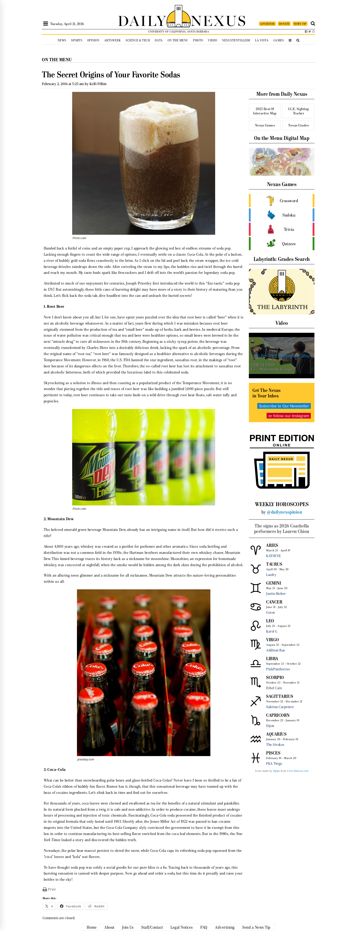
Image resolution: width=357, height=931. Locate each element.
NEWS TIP (300, 23)
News (62, 40)
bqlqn (276, 770)
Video (212, 40)
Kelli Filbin (98, 84)
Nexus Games (265, 125)
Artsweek (112, 40)
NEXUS (219, 19)
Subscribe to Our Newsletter (284, 406)
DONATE (284, 23)
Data (159, 40)
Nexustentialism (236, 40)
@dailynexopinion (284, 512)
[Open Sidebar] (45, 23)
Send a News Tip (256, 927)
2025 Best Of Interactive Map (265, 111)
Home (92, 927)
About (109, 927)
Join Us (128, 927)
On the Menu (178, 40)
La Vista (261, 40)
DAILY (142, 19)
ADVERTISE (267, 23)
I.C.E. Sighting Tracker (298, 111)
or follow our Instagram (288, 416)
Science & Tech (138, 40)
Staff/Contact (152, 927)
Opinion (93, 40)
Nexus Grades (298, 125)
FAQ (203, 927)
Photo (198, 40)
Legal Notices (182, 927)
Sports (76, 40)
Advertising (225, 927)
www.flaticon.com (297, 770)
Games (278, 40)
